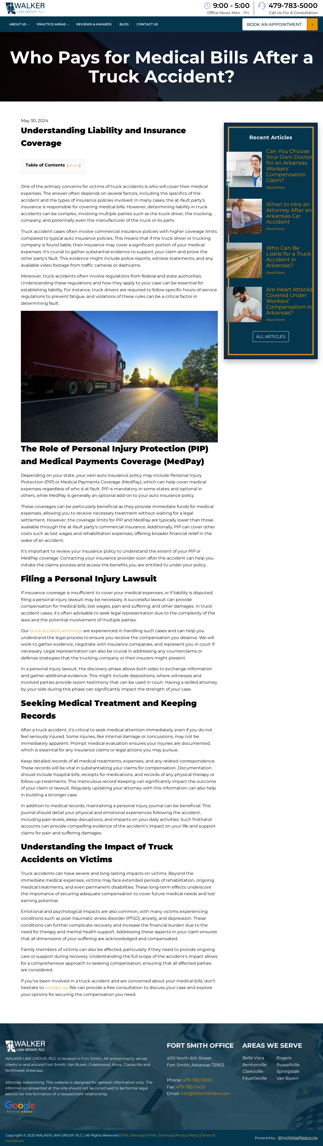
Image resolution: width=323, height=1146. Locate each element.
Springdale (287, 1071)
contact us (56, 987)
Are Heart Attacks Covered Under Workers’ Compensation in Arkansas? (289, 301)
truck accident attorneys (56, 630)
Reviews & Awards (94, 24)
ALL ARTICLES (270, 336)
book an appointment (274, 24)
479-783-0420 (190, 1086)
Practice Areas (51, 24)
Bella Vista (253, 1057)
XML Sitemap (133, 1135)
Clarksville (252, 1071)
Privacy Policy (187, 1135)
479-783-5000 (293, 5)
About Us (17, 24)
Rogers (284, 1057)
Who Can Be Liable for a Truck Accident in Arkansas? (288, 256)
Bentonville (254, 1064)
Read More (275, 188)
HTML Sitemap (160, 1135)
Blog (124, 24)
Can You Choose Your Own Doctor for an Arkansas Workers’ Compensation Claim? (289, 165)
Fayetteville (254, 1078)
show (73, 165)
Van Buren (287, 1078)
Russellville (288, 1064)
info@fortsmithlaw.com (205, 1093)
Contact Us (147, 24)
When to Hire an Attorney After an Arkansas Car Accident (289, 213)
